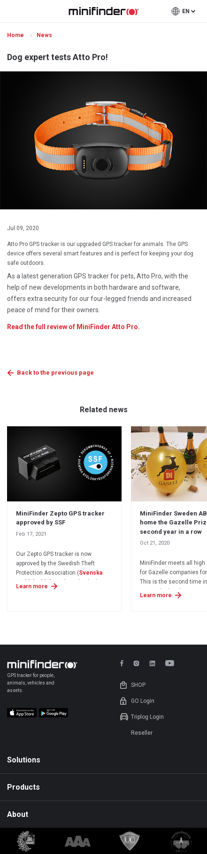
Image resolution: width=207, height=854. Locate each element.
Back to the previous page (55, 372)
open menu (12, 11)
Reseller (142, 733)
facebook (123, 663)
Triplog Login (147, 717)
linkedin (152, 663)
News (45, 35)
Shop (138, 685)
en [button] (186, 11)
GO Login (142, 701)
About (17, 814)
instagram (136, 663)
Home (16, 35)
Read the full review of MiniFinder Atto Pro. (73, 327)
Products (23, 787)
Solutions (23, 759)
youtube (171, 663)
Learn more (32, 586)
